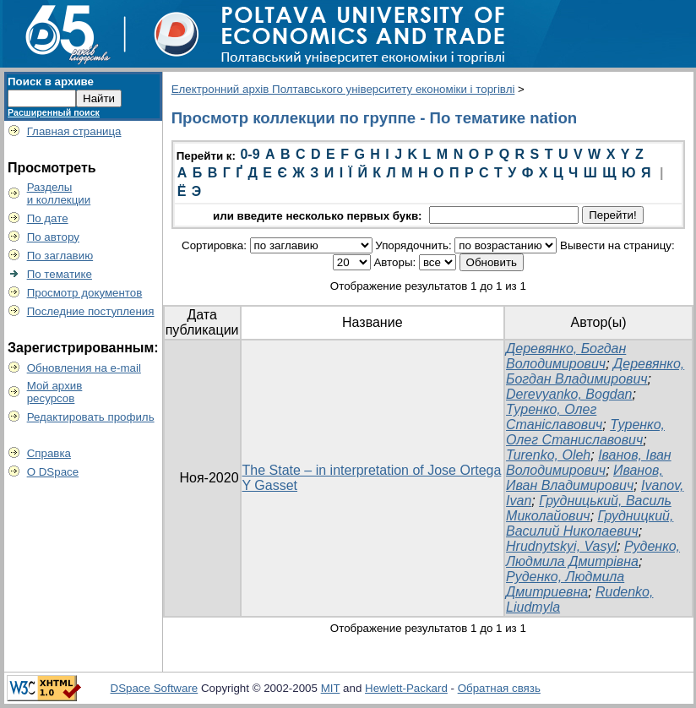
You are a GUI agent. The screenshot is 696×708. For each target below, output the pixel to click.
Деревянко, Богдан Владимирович (595, 371)
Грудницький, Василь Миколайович (589, 508)
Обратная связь (499, 688)
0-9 (249, 154)
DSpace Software (154, 688)
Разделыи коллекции (59, 193)
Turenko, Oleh (548, 455)
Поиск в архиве (51, 81)
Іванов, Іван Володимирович (589, 462)
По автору (53, 237)
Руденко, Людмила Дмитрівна (593, 554)
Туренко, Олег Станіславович (554, 417)
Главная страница (74, 131)
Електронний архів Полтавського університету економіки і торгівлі (343, 89)
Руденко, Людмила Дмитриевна (565, 584)
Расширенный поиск (54, 112)
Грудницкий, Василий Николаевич (589, 523)
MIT (330, 688)
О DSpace (53, 472)
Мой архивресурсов (55, 392)
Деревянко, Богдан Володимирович (566, 356)
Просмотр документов (85, 292)
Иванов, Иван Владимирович (584, 478)
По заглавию (60, 255)
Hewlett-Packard (406, 688)
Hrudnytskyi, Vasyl (561, 546)
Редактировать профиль (91, 417)
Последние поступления (91, 311)
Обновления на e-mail (84, 368)
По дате (47, 218)
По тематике (59, 274)
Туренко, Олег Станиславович (585, 432)
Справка (49, 453)
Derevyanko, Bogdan (569, 394)
